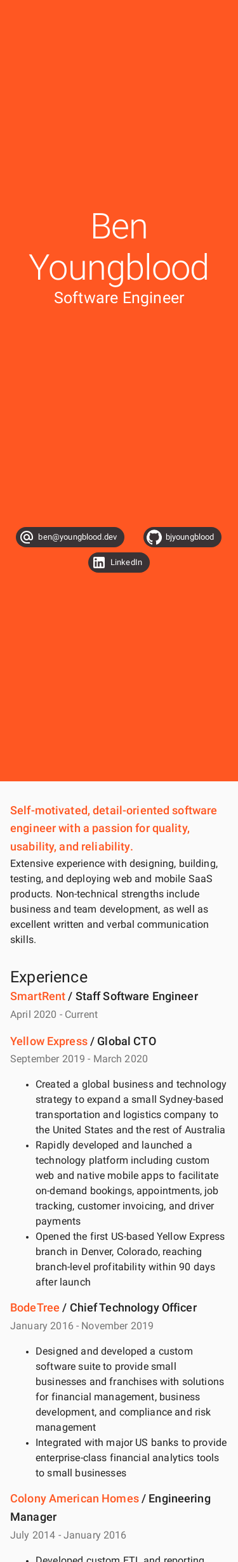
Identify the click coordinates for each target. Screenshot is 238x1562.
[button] (70, 537)
